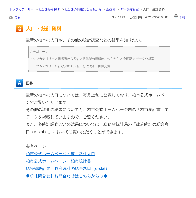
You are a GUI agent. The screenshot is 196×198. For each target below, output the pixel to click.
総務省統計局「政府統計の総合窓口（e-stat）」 (70, 168)
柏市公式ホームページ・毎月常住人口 (60, 154)
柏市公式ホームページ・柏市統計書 (58, 161)
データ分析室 (129, 9)
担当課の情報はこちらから (83, 9)
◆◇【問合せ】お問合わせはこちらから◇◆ (66, 176)
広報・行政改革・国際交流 (92, 66)
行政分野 (64, 66)
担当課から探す (49, 9)
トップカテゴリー (21, 9)
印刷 (182, 17)
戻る (17, 17)
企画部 (110, 9)
